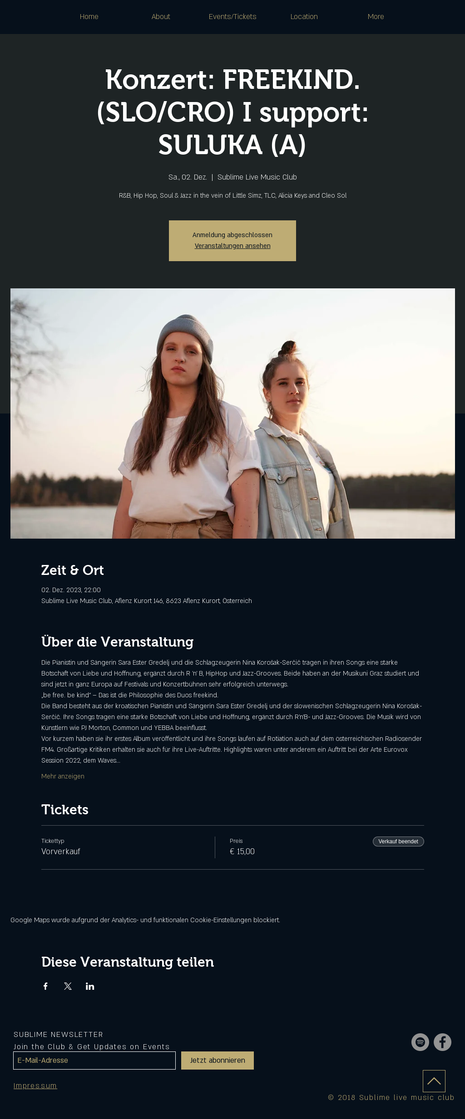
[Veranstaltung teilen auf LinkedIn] (90, 986)
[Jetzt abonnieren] (217, 1060)
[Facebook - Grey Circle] (442, 1042)
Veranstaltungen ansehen (233, 246)
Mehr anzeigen (62, 776)
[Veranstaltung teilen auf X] (68, 986)
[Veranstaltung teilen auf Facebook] (45, 986)
